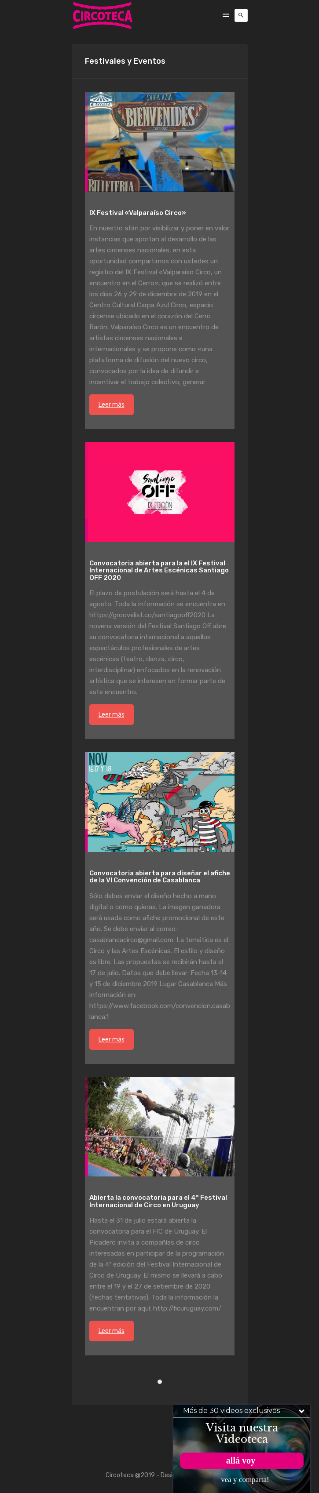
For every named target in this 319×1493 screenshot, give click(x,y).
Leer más (112, 404)
